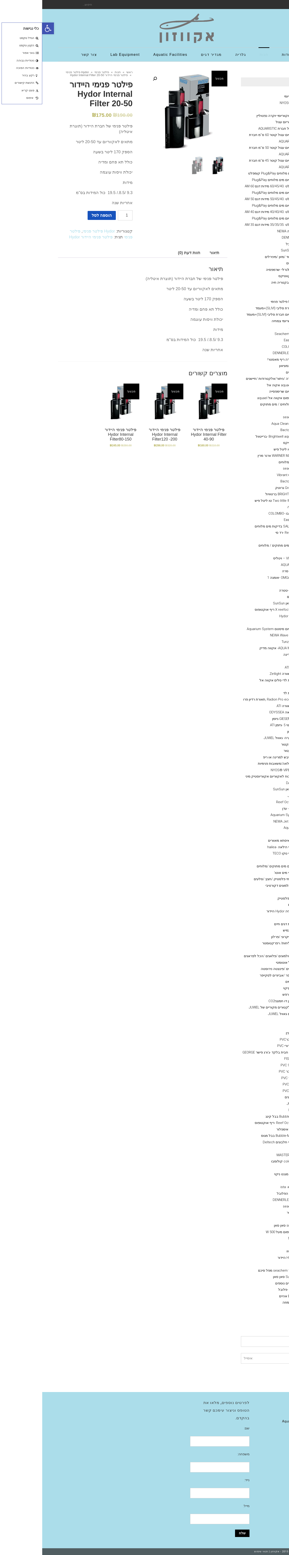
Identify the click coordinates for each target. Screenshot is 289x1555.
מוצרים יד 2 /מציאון (250, 366)
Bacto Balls (246, 430)
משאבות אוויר (254, 1213)
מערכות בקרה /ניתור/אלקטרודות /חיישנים (234, 379)
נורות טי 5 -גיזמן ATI (241, 725)
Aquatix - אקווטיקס (250, 276)
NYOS (250, 1110)
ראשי (87, 72)
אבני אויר (257, 1020)
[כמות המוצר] (83, 215)
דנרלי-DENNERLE (243, 353)
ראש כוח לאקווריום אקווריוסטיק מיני (229, 776)
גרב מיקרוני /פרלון (242, 937)
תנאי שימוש (219, 1551)
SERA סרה (247, 571)
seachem (248, 417)
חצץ (252, 892)
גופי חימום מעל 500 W (239, 1232)
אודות (261, 1402)
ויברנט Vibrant (245, 475)
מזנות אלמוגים (254, 372)
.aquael (249, 1251)
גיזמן (261, 109)
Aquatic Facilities (252, 1421)
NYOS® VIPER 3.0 (251, 103)
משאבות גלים (254, 597)
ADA (252, 1181)
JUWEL (250, 1104)
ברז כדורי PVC (245, 1046)
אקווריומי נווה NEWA (249, 231)
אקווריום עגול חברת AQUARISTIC (240, 129)
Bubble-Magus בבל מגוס (237, 1136)
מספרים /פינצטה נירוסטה (237, 969)
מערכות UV (256, 860)
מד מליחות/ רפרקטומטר (237, 943)
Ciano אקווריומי (253, 96)
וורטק (251, 622)
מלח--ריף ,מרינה (252, 655)
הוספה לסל (59, 215)
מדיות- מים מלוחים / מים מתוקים (241, 404)
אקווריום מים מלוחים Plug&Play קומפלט (235, 173)
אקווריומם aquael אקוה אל (244, 385)
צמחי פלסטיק (245, 898)
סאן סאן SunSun (243, 603)
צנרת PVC (247, 1091)
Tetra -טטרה (246, 590)
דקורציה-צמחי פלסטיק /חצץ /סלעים (238, 879)
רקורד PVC (247, 1078)
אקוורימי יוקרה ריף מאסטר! (244, 359)
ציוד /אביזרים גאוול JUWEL (245, 1014)
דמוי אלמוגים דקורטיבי (239, 886)
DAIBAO (249, 783)
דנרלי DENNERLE (252, 237)
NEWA (250, 1238)
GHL (252, 687)
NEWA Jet (238, 821)
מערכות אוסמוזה (252, 1302)
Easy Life (248, 340)
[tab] (172, 253)
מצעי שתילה (255, 1148)
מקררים (258, 834)
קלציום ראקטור (252, 751)
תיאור (172, 253)
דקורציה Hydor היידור (239, 911)
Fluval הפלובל (254, 244)
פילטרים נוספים (244, 1283)
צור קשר (258, 1428)
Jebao (250, 796)
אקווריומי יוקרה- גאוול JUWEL (242, 738)
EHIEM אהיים (246, 1296)
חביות (251, 950)
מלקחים (249, 982)
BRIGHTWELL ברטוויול (239, 494)
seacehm (248, 1206)
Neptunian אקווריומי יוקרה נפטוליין (239, 116)
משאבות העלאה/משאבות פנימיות (240, 764)
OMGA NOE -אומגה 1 (240, 578)
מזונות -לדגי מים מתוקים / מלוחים (240, 545)
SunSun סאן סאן (243, 1277)
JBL (252, 552)
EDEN (251, 1245)
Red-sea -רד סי (244, 533)
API (252, 539)
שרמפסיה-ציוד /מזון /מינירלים (243, 257)
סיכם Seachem (243, 334)
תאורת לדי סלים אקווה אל (236, 680)
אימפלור (240, 1129)
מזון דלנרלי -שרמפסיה (239, 270)
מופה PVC (247, 1084)
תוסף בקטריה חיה (242, 282)
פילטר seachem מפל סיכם (235, 1270)
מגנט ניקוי (248, 988)
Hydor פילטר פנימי (35, 72)
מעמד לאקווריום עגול (248, 122)
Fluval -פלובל (245, 1290)
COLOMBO (247, 347)
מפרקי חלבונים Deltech (238, 1142)
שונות (260, 917)
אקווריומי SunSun (251, 250)
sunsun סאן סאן (243, 1225)
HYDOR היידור (245, 1258)
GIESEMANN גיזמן (242, 719)
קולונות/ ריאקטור (251, 744)
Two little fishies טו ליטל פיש (233, 501)
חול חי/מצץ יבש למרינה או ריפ (242, 757)
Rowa (251, 411)
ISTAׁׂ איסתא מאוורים (240, 841)
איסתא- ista (246, 1187)
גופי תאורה (256, 661)
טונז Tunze (247, 642)
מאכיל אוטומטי (244, 963)
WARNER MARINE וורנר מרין (235, 456)
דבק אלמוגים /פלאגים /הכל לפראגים (228, 956)
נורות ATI (248, 667)
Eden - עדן (247, 809)
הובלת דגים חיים (243, 924)
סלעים (250, 905)
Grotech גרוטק (244, 488)
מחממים (258, 1219)
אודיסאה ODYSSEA (241, 712)
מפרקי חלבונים (253, 1097)
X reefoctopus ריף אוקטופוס (233, 610)
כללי (261, 289)
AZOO (251, 327)
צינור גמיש (248, 930)
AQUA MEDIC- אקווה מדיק (236, 648)
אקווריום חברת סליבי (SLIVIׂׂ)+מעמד (238, 308)
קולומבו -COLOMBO (240, 513)
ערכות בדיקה (254, 507)
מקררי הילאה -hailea (240, 847)
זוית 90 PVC (246, 1065)
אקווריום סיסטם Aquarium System (230, 629)
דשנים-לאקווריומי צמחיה (246, 321)
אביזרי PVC (256, 1027)
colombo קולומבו (242, 1161)
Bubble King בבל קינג (239, 1116)
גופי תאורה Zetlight (241, 674)
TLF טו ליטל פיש (243, 449)
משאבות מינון (254, 732)
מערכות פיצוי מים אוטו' (248, 873)
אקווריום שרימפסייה (241, 391)
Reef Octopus (244, 802)
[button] (6, 28)
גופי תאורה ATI (244, 706)
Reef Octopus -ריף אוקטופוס (233, 1123)
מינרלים (249, 263)
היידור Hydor (246, 616)
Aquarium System (241, 815)
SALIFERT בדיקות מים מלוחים (233, 526)
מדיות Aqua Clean (242, 424)
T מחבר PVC (246, 1071)
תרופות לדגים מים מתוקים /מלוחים (239, 866)
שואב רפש (247, 994)
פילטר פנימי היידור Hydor (48, 237)
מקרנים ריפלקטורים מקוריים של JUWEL (235, 1007)
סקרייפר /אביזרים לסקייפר (236, 975)
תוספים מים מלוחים (250, 462)
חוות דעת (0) (147, 253)
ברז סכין (249, 1033)
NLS (252, 584)
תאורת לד (248, 693)
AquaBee (248, 828)
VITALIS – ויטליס (243, 558)
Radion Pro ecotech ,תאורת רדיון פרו (228, 699)
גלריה (261, 1415)
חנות (75, 72)
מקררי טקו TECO (242, 853)
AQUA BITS (247, 565)
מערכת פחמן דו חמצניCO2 (245, 1001)
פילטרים (258, 1264)
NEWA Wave (237, 635)
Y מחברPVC (246, 1039)
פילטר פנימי (59, 72)
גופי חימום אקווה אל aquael (235, 398)
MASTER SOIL (244, 1155)
